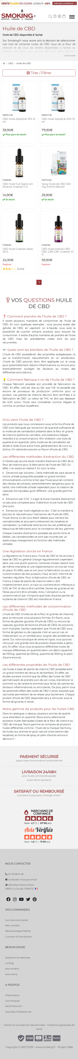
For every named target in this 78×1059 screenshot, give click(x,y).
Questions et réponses (17, 957)
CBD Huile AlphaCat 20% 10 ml (58, 120)
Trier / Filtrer (39, 73)
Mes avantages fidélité (18, 931)
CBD (11, 63)
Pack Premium (13, 1006)
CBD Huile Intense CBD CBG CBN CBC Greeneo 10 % (57, 251)
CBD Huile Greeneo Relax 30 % (18, 250)
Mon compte (12, 925)
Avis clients (11, 974)
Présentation (12, 995)
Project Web (65, 1047)
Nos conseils (12, 968)
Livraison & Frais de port (18, 936)
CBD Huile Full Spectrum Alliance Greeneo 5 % (18, 185)
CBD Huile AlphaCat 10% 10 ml (19, 120)
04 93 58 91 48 (14, 874)
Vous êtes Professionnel (18, 1011)
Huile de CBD (23, 63)
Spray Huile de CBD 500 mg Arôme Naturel (56, 185)
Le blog (9, 963)
